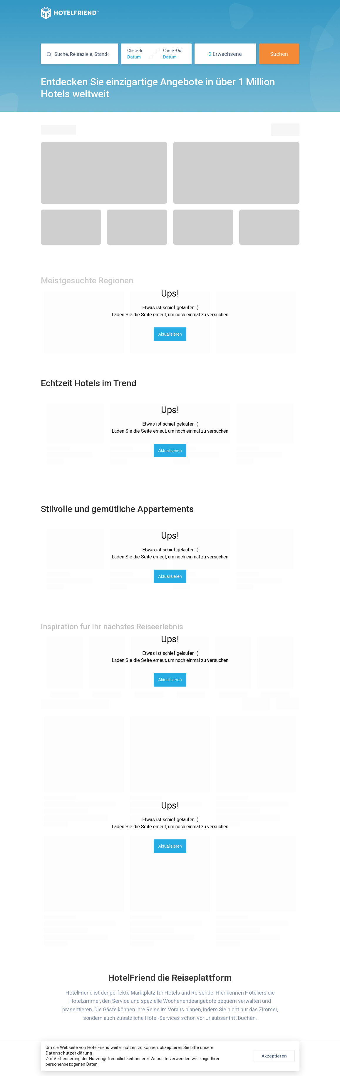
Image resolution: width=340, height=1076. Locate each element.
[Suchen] (84, 54)
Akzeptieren (274, 1056)
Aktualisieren (170, 334)
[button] (156, 54)
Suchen (279, 54)
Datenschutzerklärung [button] (69, 1053)
